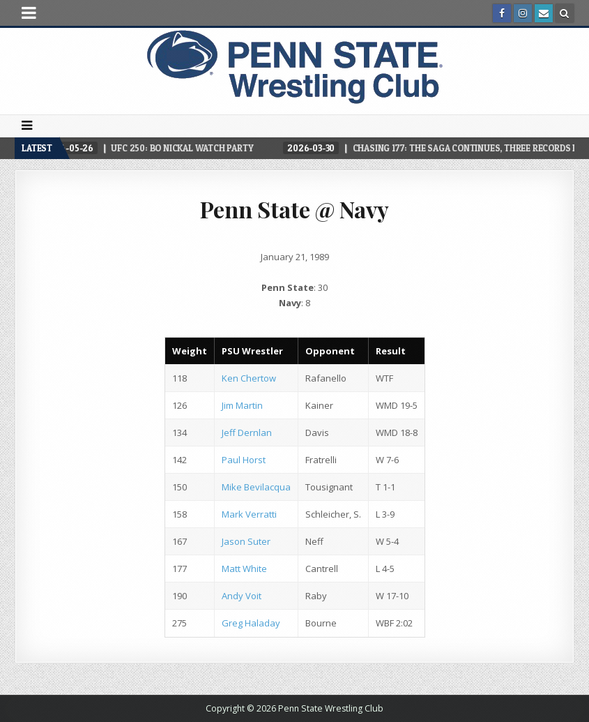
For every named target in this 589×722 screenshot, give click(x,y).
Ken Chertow (249, 378)
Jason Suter (246, 541)
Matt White (244, 568)
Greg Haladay (251, 623)
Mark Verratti (249, 514)
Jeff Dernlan (247, 432)
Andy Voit (241, 595)
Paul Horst (244, 459)
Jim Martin (242, 405)
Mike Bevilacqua (256, 487)
